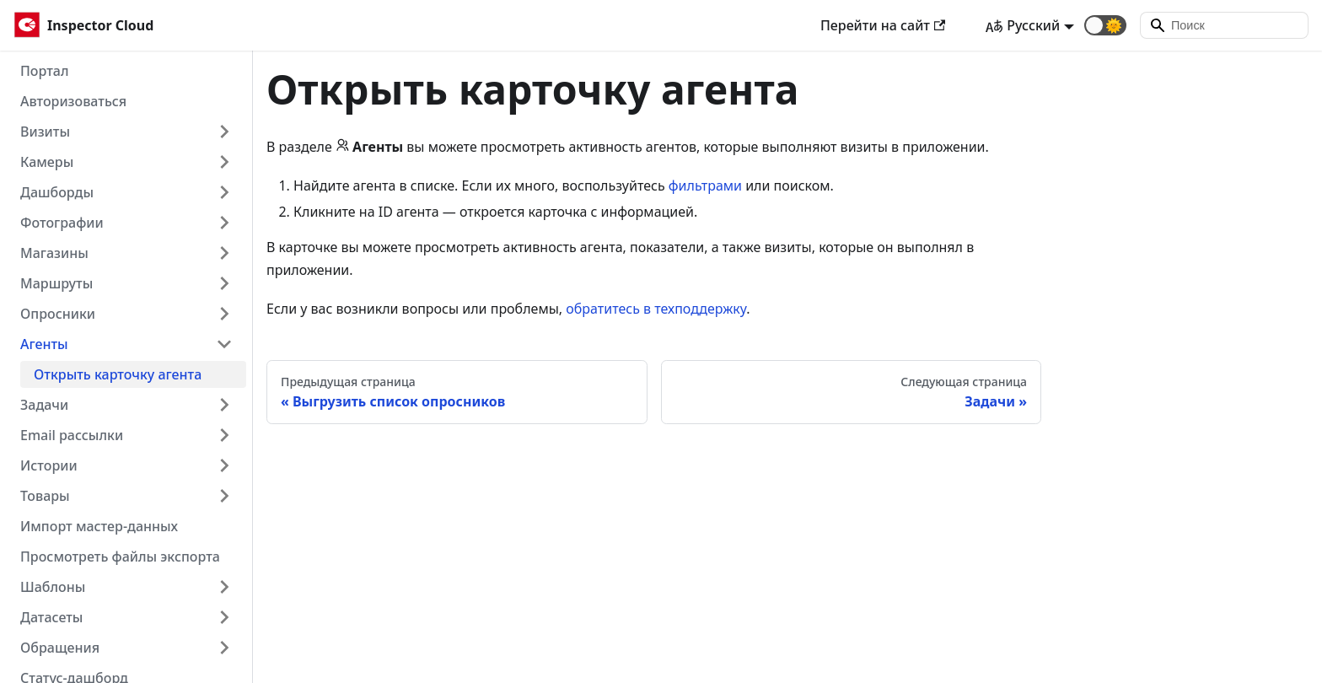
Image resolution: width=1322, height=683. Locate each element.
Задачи (44, 404)
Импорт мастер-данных (99, 526)
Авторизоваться (73, 101)
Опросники (57, 313)
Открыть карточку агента (118, 374)
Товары (45, 496)
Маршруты (56, 283)
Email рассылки (71, 435)
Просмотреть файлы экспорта (120, 556)
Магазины (54, 253)
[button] (1105, 25)
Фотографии (62, 222)
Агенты (44, 344)
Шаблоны (52, 587)
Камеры (46, 162)
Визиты (45, 131)
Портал (44, 71)
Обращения (59, 647)
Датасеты (51, 617)
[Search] (1224, 25)
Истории (49, 465)
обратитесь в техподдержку (656, 308)
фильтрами (705, 185)
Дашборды (57, 192)
